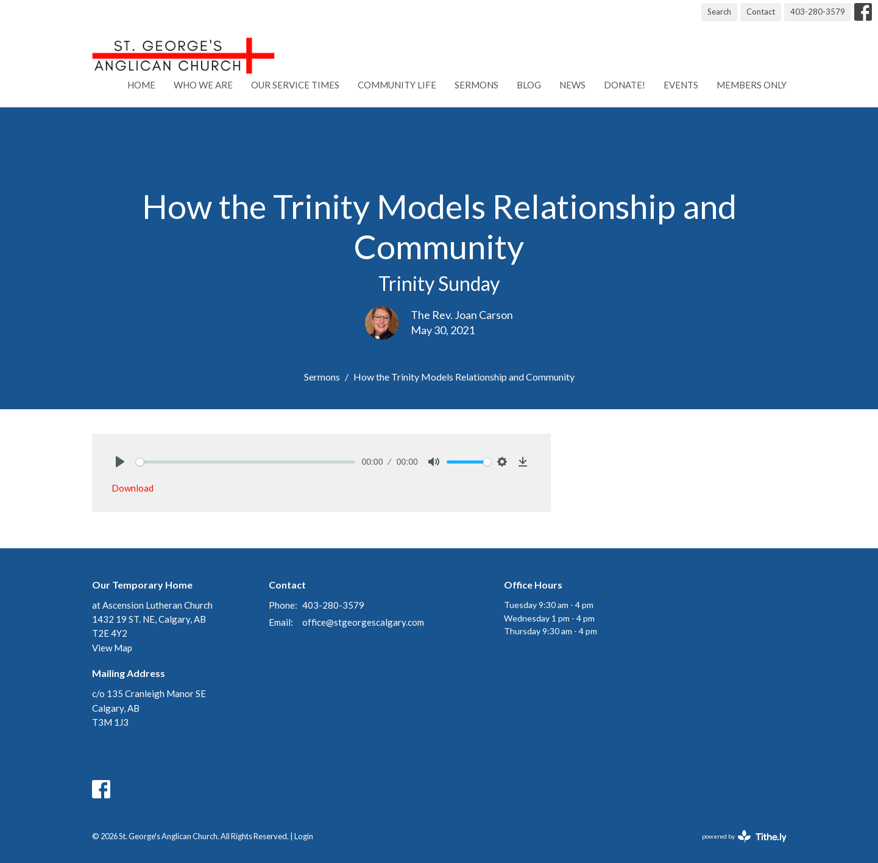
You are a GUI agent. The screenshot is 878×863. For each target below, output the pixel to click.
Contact (760, 11)
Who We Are (203, 84)
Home (141, 84)
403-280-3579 (817, 11)
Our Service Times (295, 84)
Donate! (624, 84)
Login (303, 836)
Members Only (752, 84)
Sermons (476, 84)
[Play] (120, 461)
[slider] (246, 462)
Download (133, 487)
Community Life (397, 84)
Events (681, 84)
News (572, 84)
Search (719, 11)
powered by (744, 836)
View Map (112, 647)
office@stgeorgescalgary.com (363, 622)
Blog (529, 84)
